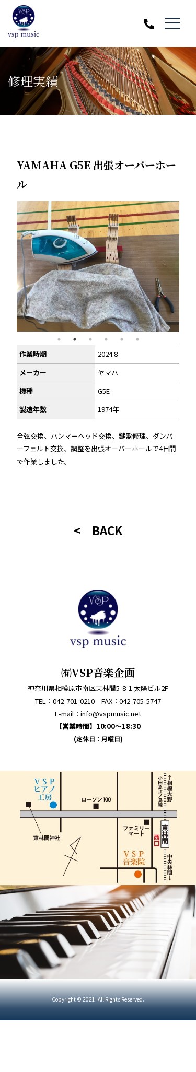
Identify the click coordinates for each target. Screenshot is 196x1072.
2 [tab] (75, 339)
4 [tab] (106, 339)
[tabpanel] (98, 266)
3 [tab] (90, 339)
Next (187, 266)
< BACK (98, 530)
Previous (9, 266)
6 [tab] (137, 339)
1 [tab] (59, 339)
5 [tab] (122, 339)
